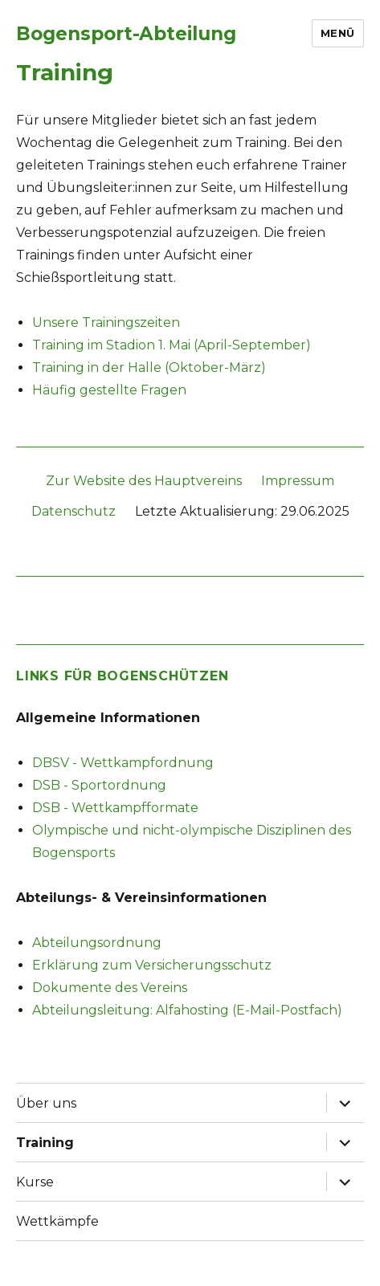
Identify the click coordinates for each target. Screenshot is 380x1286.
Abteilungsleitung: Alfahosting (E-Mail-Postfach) (187, 1010)
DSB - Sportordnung (99, 785)
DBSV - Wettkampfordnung (123, 762)
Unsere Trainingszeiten (106, 322)
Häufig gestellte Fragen (109, 390)
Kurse (35, 1182)
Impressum (297, 480)
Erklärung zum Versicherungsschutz (152, 965)
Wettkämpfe (57, 1221)
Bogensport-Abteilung (126, 33)
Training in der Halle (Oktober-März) (149, 367)
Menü (338, 33)
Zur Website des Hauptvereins (144, 480)
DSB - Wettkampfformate (115, 807)
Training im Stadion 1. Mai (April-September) (171, 345)
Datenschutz (73, 511)
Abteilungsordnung (96, 942)
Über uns (46, 1103)
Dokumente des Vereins (109, 987)
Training (45, 1142)
